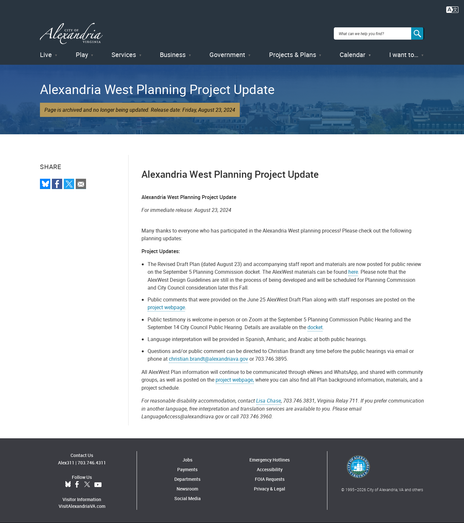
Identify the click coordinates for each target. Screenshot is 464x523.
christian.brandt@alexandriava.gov (208, 358)
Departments (187, 479)
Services (123, 54)
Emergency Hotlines (269, 460)
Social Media (187, 498)
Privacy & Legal (269, 489)
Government (227, 54)
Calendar (352, 54)
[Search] (417, 33)
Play (82, 54)
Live (46, 54)
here (353, 271)
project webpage (166, 307)
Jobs (187, 460)
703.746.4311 (92, 463)
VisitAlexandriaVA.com (82, 506)
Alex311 (66, 463)
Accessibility (270, 469)
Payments (187, 469)
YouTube (98, 484)
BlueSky (68, 484)
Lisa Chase (268, 400)
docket (315, 327)
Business (173, 54)
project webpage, (235, 379)
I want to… (403, 54)
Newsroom (187, 489)
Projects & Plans (292, 54)
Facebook (77, 484)
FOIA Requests (270, 479)
